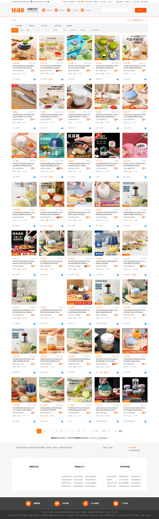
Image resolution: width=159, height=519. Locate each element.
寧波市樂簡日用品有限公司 (19, 315)
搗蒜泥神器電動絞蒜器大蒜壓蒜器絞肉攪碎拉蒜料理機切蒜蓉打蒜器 (51, 164)
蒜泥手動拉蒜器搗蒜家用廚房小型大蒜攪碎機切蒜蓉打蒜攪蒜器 (134, 262)
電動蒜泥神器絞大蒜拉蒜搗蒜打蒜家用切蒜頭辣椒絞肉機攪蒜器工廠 (51, 360)
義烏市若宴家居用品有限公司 (129, 119)
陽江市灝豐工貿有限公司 (102, 70)
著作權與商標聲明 (67, 512)
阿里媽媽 (82, 515)
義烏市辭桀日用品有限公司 (46, 315)
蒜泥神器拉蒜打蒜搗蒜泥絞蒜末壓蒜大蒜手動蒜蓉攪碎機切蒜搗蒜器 (134, 116)
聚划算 (61, 515)
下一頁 (95, 431)
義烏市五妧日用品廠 (74, 266)
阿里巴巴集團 (12, 515)
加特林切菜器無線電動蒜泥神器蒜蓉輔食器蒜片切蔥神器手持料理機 (24, 262)
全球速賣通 (43, 515)
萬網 (112, 515)
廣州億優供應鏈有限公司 (129, 217)
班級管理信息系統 (124, 486)
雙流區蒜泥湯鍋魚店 (91, 480)
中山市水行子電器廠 (74, 315)
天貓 (55, 515)
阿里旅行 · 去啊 (73, 515)
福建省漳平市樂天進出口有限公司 (117, 483)
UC (117, 515)
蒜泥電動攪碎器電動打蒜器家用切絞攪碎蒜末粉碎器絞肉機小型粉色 (51, 311)
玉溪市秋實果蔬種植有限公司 (140, 486)
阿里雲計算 (93, 515)
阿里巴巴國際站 (23, 515)
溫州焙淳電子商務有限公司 (102, 266)
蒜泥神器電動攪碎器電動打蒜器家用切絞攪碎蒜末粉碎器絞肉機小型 (107, 164)
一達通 (142, 515)
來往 (126, 515)
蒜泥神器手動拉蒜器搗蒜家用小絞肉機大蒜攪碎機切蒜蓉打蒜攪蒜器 (79, 262)
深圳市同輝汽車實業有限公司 (129, 413)
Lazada (148, 515)
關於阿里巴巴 (99, 512)
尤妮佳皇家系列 (112, 476)
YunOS (101, 515)
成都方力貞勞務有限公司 (102, 315)
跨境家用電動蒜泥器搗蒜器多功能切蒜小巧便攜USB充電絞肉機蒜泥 (24, 409)
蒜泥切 (111, 447)
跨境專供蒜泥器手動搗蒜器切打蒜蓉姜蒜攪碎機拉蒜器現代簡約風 (51, 116)
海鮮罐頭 (109, 480)
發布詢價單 (132, 447)
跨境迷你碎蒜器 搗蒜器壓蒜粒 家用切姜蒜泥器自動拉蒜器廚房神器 (107, 67)
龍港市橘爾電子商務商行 (129, 168)
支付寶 (121, 515)
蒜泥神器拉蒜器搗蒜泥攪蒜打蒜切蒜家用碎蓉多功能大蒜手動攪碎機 (51, 213)
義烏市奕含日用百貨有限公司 (129, 315)
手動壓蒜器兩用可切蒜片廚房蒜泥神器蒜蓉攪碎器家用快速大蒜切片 (79, 409)
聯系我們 (108, 512)
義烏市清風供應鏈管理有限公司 (129, 70)
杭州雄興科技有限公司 (138, 483)
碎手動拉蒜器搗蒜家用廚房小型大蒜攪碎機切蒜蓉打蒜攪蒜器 (51, 67)
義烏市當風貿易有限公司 (129, 364)
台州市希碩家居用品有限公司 (102, 119)
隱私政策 (91, 512)
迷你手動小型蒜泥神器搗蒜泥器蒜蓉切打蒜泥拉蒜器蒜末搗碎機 (79, 67)
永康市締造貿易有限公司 (46, 119)
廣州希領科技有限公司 (19, 217)
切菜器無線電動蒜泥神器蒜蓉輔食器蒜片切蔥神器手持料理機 (79, 360)
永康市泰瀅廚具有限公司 (19, 119)
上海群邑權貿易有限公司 (102, 168)
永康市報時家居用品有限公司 (74, 217)
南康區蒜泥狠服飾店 (79, 486)
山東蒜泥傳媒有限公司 (80, 483)
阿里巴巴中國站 (34, 515)
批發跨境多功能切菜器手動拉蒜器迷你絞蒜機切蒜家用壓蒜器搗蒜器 (24, 164)
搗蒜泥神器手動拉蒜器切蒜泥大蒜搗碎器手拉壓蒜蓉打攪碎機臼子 (79, 213)
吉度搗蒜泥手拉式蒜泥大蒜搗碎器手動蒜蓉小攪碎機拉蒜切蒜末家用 (107, 409)
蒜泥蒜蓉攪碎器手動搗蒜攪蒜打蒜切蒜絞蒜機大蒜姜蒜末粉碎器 (134, 360)
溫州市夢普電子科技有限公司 (46, 413)
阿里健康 (136, 515)
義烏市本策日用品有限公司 (46, 70)
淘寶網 (51, 515)
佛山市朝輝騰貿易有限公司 (127, 483)
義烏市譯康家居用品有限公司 (129, 266)
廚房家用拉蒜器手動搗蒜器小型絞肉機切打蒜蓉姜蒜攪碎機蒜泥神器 (107, 116)
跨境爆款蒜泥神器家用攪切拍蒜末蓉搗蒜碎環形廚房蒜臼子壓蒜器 (79, 164)
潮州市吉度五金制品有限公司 (102, 413)
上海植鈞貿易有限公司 (74, 413)
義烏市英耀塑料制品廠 (46, 266)
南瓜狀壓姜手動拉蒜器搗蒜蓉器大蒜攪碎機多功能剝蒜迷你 (51, 262)
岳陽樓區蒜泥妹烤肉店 (68, 486)
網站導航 (115, 512)
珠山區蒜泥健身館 (90, 483)
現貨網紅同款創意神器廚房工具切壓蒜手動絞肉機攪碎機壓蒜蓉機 (134, 67)
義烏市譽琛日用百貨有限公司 (74, 168)
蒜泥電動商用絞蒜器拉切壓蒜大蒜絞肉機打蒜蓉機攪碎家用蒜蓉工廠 (134, 213)
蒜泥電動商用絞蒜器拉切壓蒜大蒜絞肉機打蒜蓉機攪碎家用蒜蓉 (107, 311)
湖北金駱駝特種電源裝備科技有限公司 (142, 480)
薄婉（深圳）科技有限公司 (19, 364)
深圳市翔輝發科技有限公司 (74, 119)
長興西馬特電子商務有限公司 (140, 476)
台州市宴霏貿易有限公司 (102, 217)
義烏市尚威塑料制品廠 (74, 70)
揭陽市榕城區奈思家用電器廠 (19, 413)
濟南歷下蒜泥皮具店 (67, 483)
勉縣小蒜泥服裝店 (90, 476)
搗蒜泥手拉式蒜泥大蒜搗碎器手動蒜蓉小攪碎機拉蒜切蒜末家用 (134, 164)
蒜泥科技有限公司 (66, 476)
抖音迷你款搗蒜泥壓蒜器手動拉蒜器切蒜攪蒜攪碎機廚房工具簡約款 (79, 116)
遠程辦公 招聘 (111, 486)
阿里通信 (107, 515)
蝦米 (87, 515)
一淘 (65, 515)
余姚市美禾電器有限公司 (46, 168)
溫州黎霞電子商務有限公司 (74, 364)
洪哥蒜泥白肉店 (78, 480)
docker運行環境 (123, 480)
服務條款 (84, 512)
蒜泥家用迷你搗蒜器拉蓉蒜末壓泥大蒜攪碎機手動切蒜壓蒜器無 (107, 213)
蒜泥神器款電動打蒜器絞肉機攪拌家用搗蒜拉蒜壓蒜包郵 (107, 262)
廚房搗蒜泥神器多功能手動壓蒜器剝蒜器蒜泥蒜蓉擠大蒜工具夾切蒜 (24, 116)
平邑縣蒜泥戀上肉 (66, 480)
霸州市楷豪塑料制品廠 (19, 168)
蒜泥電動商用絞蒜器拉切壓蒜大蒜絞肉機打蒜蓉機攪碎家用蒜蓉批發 (24, 213)
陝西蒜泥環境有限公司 (80, 476)
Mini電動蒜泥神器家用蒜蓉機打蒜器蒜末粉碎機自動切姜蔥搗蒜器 (79, 311)
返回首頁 (93, 438)
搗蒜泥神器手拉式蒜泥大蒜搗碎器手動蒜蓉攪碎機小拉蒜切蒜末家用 (107, 360)
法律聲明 (77, 512)
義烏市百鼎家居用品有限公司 (102, 364)
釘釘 (130, 515)
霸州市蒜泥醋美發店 (91, 486)
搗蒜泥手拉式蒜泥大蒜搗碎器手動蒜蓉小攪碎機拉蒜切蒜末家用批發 (134, 409)
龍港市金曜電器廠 (18, 266)
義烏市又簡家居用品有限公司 (19, 70)
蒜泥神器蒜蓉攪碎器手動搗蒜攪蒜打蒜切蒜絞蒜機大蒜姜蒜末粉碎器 (24, 67)
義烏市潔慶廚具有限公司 (46, 217)
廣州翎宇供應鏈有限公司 (46, 364)
